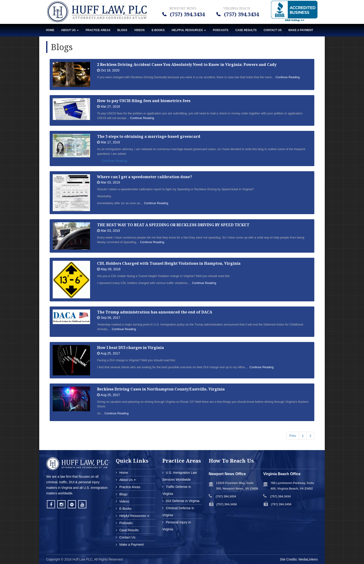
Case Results (246, 30)
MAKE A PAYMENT (300, 30)
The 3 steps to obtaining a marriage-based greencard (148, 136)
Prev (292, 436)
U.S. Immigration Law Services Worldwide (179, 476)
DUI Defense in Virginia (182, 501)
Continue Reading (288, 77)
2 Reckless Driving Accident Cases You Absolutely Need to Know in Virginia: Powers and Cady (186, 64)
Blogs (122, 30)
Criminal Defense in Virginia (178, 511)
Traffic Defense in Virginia (176, 490)
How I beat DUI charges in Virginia (130, 347)
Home (50, 30)
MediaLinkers (308, 559)
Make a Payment (131, 544)
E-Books (158, 30)
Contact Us (273, 30)
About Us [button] (70, 30)
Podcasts (220, 30)
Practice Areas (98, 30)
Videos (139, 30)
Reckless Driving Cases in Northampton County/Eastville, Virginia (161, 389)
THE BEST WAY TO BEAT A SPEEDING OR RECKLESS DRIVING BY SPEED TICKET (173, 224)
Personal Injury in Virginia (176, 525)
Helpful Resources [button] (189, 30)
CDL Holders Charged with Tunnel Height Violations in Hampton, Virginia (168, 263)
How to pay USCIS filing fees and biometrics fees (143, 100)
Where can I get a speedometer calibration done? (144, 176)
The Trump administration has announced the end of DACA (154, 312)
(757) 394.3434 (187, 14)
